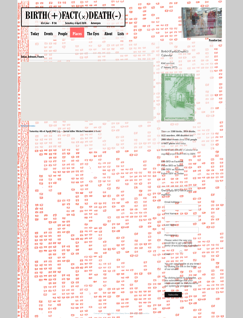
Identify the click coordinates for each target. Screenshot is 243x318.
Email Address (173, 202)
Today (35, 33)
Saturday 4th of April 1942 (42, 131)
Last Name (171, 225)
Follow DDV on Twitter (172, 173)
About (108, 33)
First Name (171, 213)
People (62, 33)
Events (48, 33)
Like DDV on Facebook (172, 169)
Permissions (171, 235)
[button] (87, 88)
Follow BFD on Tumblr (172, 165)
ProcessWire (144, 313)
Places (77, 33)
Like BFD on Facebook (172, 161)
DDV (192, 154)
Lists (120, 33)
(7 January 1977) (169, 67)
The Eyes (93, 33)
